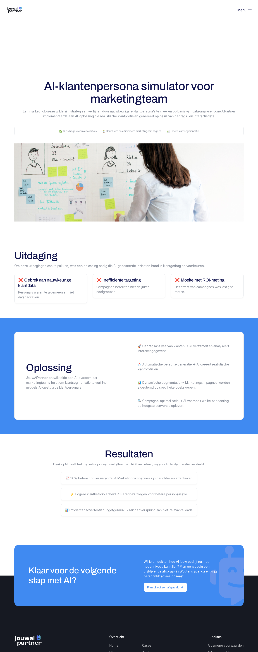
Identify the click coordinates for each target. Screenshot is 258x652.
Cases (147, 645)
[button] (241, 9)
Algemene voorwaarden (226, 645)
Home (113, 645)
